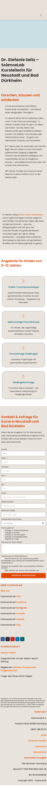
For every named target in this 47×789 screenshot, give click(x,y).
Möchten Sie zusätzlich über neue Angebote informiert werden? (22, 567)
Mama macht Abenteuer (30, 214)
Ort (2, 484)
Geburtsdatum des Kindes (11, 519)
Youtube (20, 613)
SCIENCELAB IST (10, 646)
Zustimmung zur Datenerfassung (14, 556)
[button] (41, 15)
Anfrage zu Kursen (12, 533)
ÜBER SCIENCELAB (11, 585)
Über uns (5, 590)
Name (3, 458)
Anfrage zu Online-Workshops (16, 530)
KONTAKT (40, 711)
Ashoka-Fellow (8, 652)
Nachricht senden (37, 740)
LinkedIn (20, 619)
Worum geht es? (7, 528)
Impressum (40, 746)
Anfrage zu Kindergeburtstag (16, 537)
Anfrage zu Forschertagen (15, 535)
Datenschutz (39, 752)
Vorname (5, 467)
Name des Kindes (8, 510)
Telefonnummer (7, 502)
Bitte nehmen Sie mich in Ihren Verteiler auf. (22, 570)
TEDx (18, 596)
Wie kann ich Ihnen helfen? (11, 542)
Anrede (4, 449)
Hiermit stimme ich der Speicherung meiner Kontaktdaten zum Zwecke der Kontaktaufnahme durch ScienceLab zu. (22, 561)
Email (3, 493)
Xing (18, 624)
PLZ (3, 476)
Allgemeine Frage (12, 539)
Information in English (35, 757)
